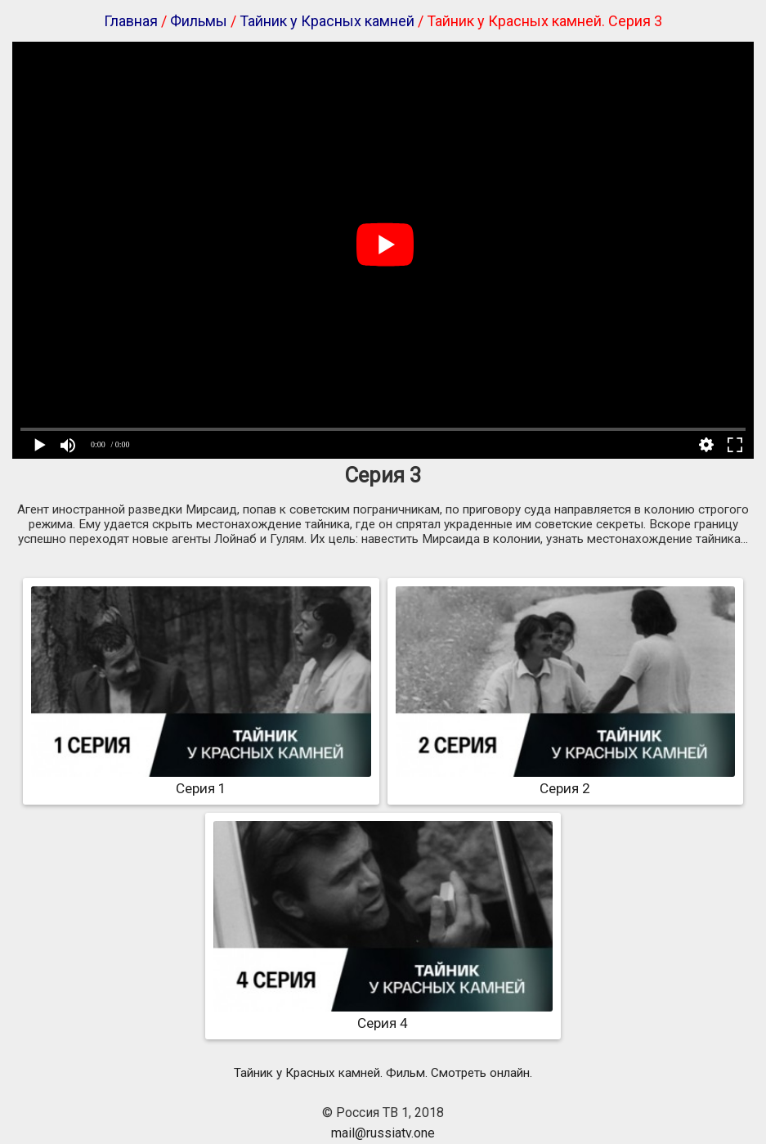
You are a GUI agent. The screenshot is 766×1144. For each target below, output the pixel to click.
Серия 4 (383, 1014)
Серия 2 (565, 780)
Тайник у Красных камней (327, 20)
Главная (131, 20)
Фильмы (198, 20)
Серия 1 (200, 780)
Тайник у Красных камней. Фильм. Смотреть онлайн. (383, 1072)
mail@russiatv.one (383, 1133)
